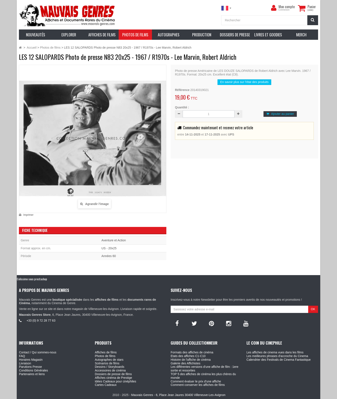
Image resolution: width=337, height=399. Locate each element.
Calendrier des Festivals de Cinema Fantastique (279, 359)
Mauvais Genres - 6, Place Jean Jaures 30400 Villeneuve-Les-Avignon (178, 395)
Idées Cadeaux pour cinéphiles (115, 381)
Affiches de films (106, 352)
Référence (182, 90)
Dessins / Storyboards (109, 366)
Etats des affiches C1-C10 (188, 356)
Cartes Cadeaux (105, 385)
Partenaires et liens (32, 374)
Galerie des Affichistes (185, 363)
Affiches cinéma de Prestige (113, 377)
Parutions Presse (30, 366)
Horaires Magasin (31, 359)
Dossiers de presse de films (113, 374)
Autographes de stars (109, 359)
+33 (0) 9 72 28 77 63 (40, 320)
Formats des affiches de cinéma (192, 352)
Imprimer (28, 214)
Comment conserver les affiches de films (198, 385)
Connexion (284, 9)
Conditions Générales (33, 370)
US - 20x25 (108, 248)
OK (313, 309)
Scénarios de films (107, 363)
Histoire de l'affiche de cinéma (191, 359)
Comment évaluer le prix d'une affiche (196, 381)
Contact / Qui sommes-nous (37, 352)
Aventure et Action (113, 240)
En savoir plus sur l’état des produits (244, 82)
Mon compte (287, 6)
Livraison (25, 363)
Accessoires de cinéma (110, 370)
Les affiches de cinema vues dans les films (275, 352)
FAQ (22, 356)
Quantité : (182, 107)
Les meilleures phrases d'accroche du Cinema (277, 356)
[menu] (274, 8)
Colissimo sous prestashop (32, 279)
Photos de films (105, 356)
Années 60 (108, 256)
